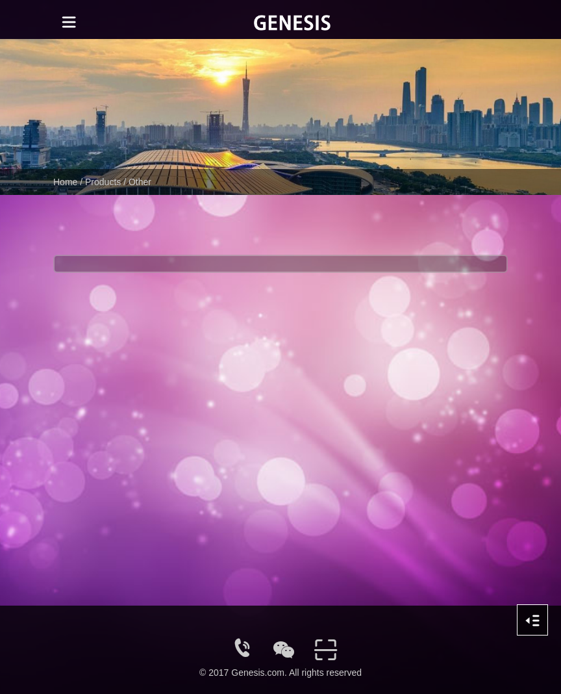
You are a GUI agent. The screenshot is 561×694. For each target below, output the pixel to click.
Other (140, 182)
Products (103, 182)
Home (65, 182)
